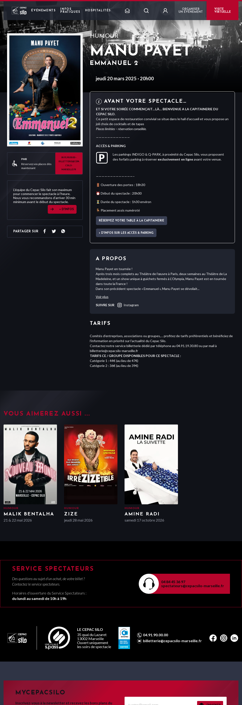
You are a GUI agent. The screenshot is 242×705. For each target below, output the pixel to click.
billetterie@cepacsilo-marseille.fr (172, 641)
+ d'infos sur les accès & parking (126, 233)
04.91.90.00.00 (155, 635)
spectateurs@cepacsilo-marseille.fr (192, 586)
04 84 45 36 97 (173, 582)
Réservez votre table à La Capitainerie (131, 220)
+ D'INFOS (66, 209)
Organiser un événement (190, 10)
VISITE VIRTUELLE (222, 10)
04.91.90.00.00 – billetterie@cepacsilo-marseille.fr (69, 163)
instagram (128, 305)
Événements (43, 10)
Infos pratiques (70, 10)
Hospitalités (98, 10)
